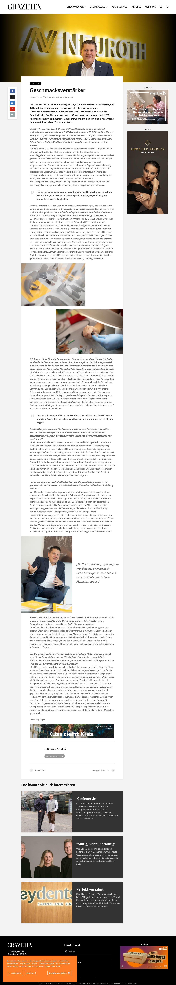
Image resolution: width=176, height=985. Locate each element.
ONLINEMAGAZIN (98, 6)
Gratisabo (69, 951)
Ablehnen (31, 973)
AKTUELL (136, 6)
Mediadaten (70, 946)
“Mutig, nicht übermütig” (96, 844)
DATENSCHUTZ (116, 979)
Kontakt (68, 963)
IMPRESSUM (132, 979)
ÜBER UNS (150, 6)
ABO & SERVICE (119, 6)
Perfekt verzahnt (90, 889)
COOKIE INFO (105, 979)
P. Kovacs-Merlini (36, 97)
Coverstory (35, 83)
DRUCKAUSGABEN (76, 6)
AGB (125, 979)
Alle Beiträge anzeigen (54, 756)
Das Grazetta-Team (73, 957)
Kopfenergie (86, 798)
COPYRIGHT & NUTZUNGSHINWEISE (86, 979)
